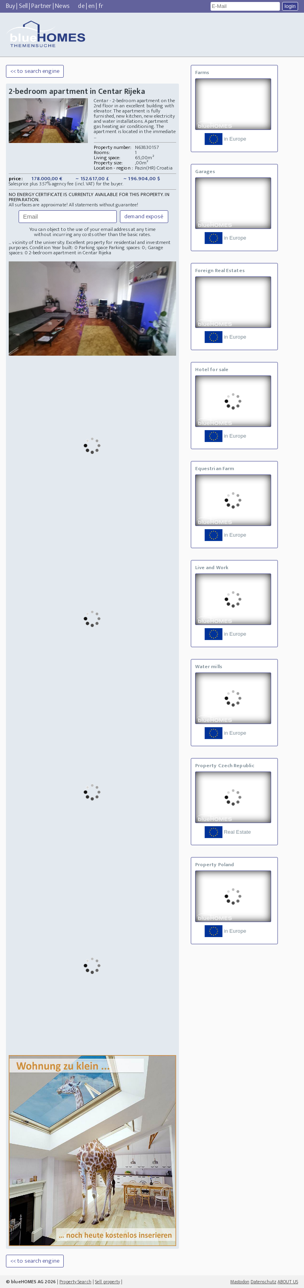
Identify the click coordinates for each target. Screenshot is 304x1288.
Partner (41, 6)
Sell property (107, 1282)
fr (101, 6)
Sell (23, 6)
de (81, 6)
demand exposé (143, 216)
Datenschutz (263, 1282)
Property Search (75, 1282)
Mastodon (239, 1282)
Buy (10, 6)
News (62, 6)
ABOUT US (287, 1282)
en (91, 6)
